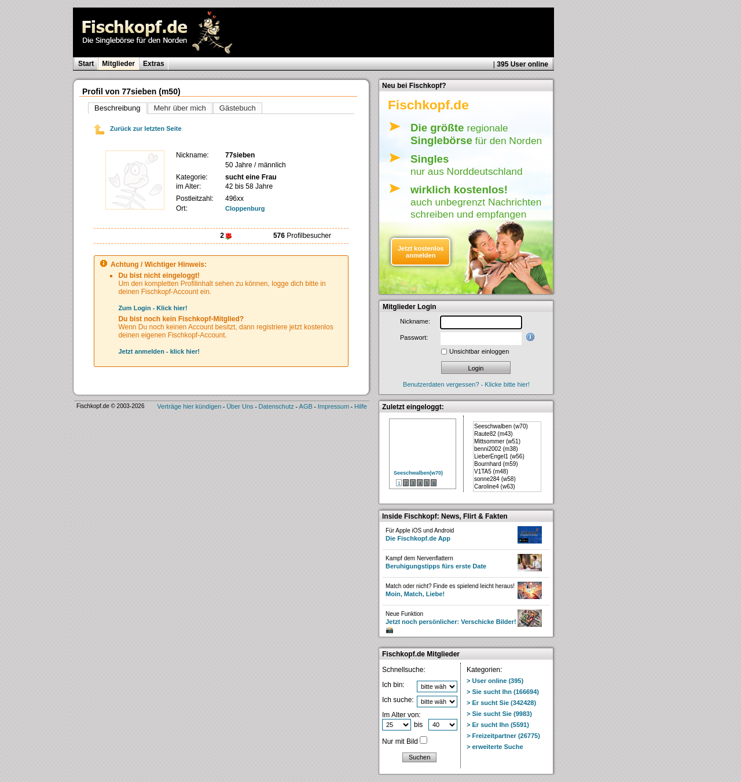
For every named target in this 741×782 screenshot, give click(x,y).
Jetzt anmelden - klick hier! (159, 351)
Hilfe (360, 406)
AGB (306, 406)
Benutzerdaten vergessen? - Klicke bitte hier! (466, 384)
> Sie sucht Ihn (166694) (503, 691)
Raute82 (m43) (493, 434)
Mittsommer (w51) (497, 441)
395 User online (522, 64)
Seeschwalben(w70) (418, 473)
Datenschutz (276, 406)
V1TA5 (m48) (491, 471)
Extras (153, 64)
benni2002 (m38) (496, 449)
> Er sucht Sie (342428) (501, 702)
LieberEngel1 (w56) (499, 456)
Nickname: (415, 321)
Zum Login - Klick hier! (152, 307)
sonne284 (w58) (495, 479)
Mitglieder (118, 64)
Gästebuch (237, 108)
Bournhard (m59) (496, 464)
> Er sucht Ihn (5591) (498, 724)
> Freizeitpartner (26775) (503, 735)
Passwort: (414, 337)
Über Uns (239, 406)
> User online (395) (495, 680)
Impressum (333, 406)
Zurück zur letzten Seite (138, 128)
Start (86, 64)
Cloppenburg (245, 208)
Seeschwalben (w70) (501, 426)
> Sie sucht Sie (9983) (499, 713)
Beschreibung (117, 108)
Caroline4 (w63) (494, 486)
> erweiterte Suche (495, 746)
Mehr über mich (180, 108)
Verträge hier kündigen (189, 406)
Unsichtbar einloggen (479, 351)
